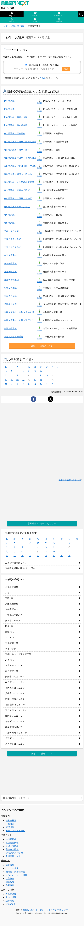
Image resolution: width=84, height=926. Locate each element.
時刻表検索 (11, 820)
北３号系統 (9, 109)
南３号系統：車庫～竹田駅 (17, 190)
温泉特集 (10, 885)
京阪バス (9, 598)
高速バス (35, 14)
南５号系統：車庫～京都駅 (17, 206)
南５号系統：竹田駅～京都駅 (18, 198)
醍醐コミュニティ (14, 716)
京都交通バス (11, 643)
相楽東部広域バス (14, 727)
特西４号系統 (10, 328)
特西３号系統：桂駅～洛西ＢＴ (19, 320)
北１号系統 (9, 101)
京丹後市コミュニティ (16, 710)
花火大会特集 (12, 868)
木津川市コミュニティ (16, 699)
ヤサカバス (10, 637)
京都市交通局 (11, 587)
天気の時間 (11, 897)
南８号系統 (9, 223)
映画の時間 (11, 894)
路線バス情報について (42, 753)
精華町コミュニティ (15, 721)
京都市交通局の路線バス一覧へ (20, 568)
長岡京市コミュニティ (16, 688)
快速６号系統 (10, 263)
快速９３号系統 (11, 280)
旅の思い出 (11, 904)
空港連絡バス (59, 14)
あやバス (9, 660)
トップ (4, 26)
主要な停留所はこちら (16, 562)
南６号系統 (9, 214)
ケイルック (10, 648)
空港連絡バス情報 (14, 853)
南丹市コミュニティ (15, 676)
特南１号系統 (10, 288)
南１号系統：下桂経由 (14, 133)
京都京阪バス (11, 609)
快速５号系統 (10, 255)
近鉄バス (9, 632)
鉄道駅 (35, 20)
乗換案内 (5, 816)
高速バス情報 (12, 849)
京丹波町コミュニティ (16, 744)
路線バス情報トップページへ (17, 798)
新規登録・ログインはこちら (42, 523)
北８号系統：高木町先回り (17, 125)
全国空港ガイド (13, 856)
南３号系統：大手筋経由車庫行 (19, 182)
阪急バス (9, 626)
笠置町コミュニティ (15, 738)
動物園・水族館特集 (15, 872)
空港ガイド (12, 20)
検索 (66, 69)
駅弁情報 (10, 901)
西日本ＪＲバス (12, 620)
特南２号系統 (10, 296)
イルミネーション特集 (16, 875)
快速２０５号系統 (12, 247)
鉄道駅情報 (11, 839)
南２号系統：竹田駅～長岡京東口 (20, 158)
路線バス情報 (7, 8)
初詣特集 (10, 882)
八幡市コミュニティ (15, 693)
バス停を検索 (34, 65)
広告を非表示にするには (70, 480)
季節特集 (5, 860)
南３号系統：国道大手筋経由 (18, 174)
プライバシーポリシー (57, 909)
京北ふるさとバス (14, 665)
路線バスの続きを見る (42, 345)
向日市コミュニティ (15, 682)
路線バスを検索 (51, 65)
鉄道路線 (59, 20)
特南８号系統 (10, 304)
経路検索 (10, 824)
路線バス (11, 14)
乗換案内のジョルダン (33, 909)
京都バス (9, 592)
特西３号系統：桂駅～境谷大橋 (19, 312)
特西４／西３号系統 (13, 336)
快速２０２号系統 (12, 239)
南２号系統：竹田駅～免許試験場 (20, 141)
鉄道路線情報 (12, 843)
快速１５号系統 (11, 231)
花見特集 (10, 865)
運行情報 (10, 827)
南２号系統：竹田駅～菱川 (17, 149)
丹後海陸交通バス (14, 615)
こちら (43, 78)
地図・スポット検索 (15, 830)
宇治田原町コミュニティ (17, 732)
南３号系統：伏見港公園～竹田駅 (20, 166)
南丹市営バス (11, 671)
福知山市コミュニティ (16, 704)
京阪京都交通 (11, 604)
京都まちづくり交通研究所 (18, 654)
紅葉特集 (10, 878)
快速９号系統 (10, 271)
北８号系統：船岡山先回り (17, 117)
